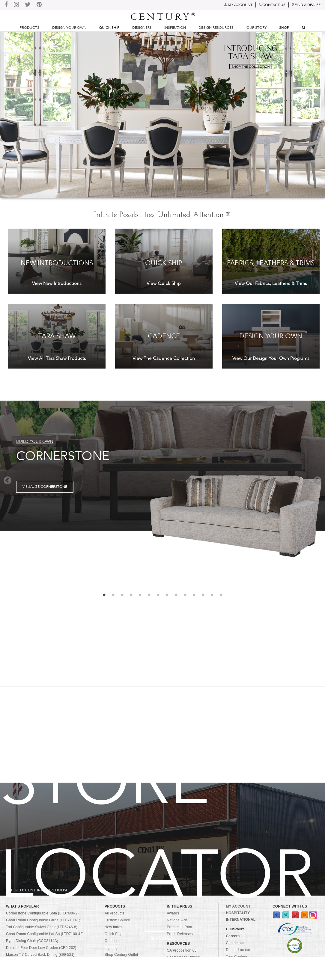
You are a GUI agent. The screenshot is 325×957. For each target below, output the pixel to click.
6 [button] (149, 595)
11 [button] (194, 595)
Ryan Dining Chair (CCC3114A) (32, 941)
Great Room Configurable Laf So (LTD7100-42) (45, 934)
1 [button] (104, 595)
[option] (162, 466)
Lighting (111, 948)
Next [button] (317, 480)
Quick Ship (109, 27)
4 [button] (131, 595)
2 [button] (113, 595)
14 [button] (221, 595)
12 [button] (203, 595)
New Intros (113, 927)
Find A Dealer (162, 939)
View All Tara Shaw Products (57, 358)
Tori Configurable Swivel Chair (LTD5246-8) (41, 927)
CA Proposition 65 (181, 950)
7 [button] (158, 595)
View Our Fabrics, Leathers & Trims (271, 283)
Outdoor (111, 941)
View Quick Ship (164, 283)
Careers (233, 936)
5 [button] (140, 595)
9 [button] (176, 595)
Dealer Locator (238, 950)
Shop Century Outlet (121, 955)
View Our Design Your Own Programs (270, 358)
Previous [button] (7, 480)
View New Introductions (57, 283)
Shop (284, 27)
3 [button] (122, 595)
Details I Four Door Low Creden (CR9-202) (41, 948)
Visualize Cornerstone (44, 486)
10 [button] (185, 595)
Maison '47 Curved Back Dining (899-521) (40, 955)
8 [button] (167, 595)
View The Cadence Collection (164, 358)
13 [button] (212, 595)
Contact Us (235, 943)
